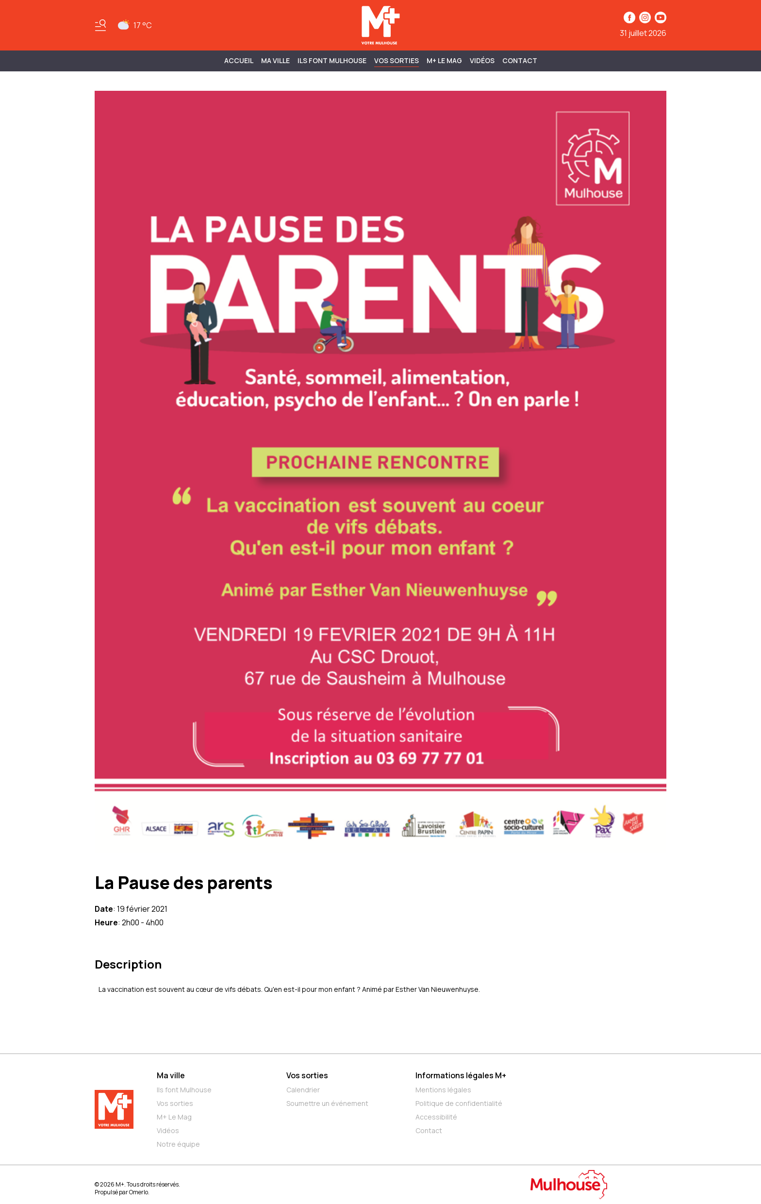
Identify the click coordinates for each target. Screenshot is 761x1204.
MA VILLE (275, 60)
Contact (519, 60)
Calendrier (303, 1089)
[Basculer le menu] (100, 25)
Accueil (238, 60)
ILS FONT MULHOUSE (332, 60)
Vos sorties (396, 60)
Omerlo (138, 1192)
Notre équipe (178, 1144)
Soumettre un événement (327, 1103)
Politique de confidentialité (458, 1103)
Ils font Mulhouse (184, 1089)
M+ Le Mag (444, 60)
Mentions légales (443, 1089)
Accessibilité (436, 1116)
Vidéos (482, 60)
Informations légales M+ (460, 1075)
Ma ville (171, 1075)
